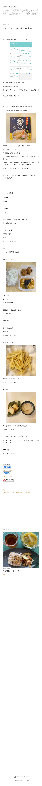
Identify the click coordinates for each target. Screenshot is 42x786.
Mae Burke (26, 780)
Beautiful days (10, 7)
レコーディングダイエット (20, 492)
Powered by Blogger (21, 777)
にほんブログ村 (7, 470)
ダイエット (10, 492)
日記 (29, 492)
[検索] (38, 3)
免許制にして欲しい (11, 571)
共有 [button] (4, 490)
